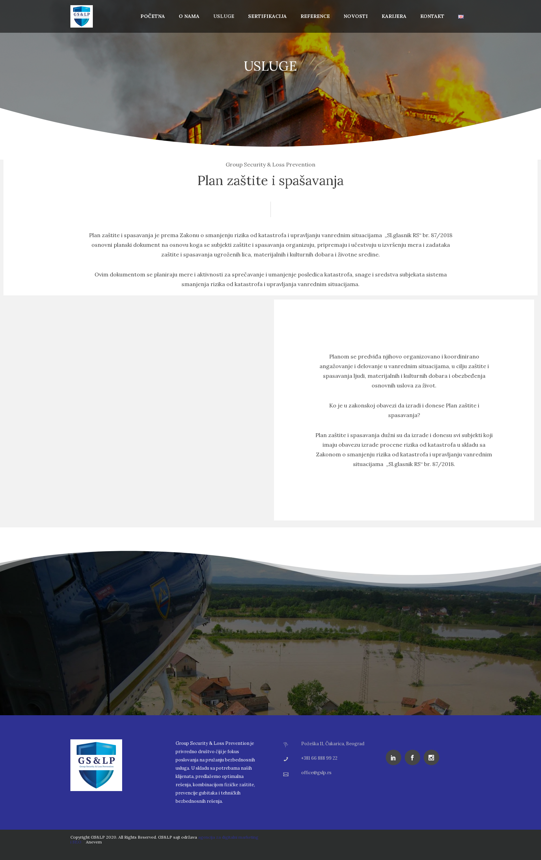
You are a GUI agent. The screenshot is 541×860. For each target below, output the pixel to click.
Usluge (223, 16)
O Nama (189, 16)
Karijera (394, 16)
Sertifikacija (267, 16)
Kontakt (432, 16)
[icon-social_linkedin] (395, 757)
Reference (315, 16)
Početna (152, 16)
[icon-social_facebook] (414, 757)
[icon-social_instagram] (433, 757)
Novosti (356, 16)
